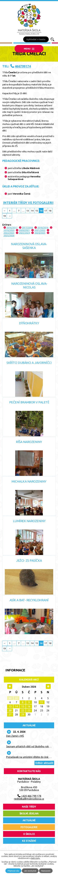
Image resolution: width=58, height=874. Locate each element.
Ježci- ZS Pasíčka (29, 560)
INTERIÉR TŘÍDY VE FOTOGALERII (28, 202)
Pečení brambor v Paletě (29, 402)
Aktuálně (29, 725)
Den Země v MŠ (15, 736)
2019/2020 (9, 230)
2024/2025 (39, 232)
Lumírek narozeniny (29, 521)
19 (4, 216)
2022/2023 (9, 232)
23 (29, 710)
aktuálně (29, 820)
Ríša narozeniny (29, 442)
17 (45, 210)
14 (32, 210)
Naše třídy (29, 806)
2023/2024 (24, 232)
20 (10, 710)
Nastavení (45, 871)
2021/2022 (39, 230)
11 (41, 702)
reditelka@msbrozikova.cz (29, 798)
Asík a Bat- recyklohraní (29, 600)
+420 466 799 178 (31, 796)
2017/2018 (27, 227)
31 (16, 698)
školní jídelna (29, 813)
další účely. (35, 858)
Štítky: (6, 225)
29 (22, 714)
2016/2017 (11, 227)
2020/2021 (24, 230)
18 (50, 210)
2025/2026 (9, 235)
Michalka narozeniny (29, 481)
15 (36, 210)
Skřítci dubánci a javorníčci (29, 362)
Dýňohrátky (29, 323)
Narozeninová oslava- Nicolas (29, 285)
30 (10, 698)
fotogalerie (29, 827)
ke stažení (29, 840)
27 (10, 714)
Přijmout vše (13, 871)
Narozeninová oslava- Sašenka (29, 245)
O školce (29, 834)
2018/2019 (42, 227)
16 (29, 706)
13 (27, 210)
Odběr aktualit (44, 763)
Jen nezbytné (30, 871)
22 (22, 710)
